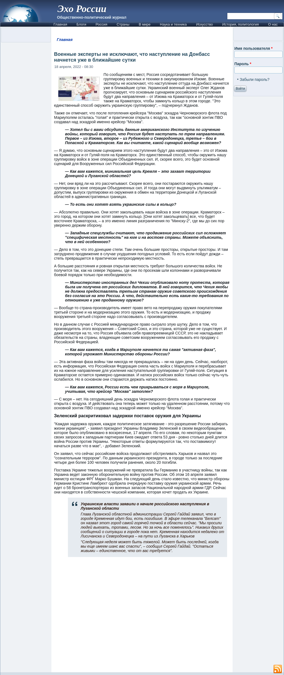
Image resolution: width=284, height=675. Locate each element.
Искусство (204, 24)
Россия (101, 24)
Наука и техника (173, 24)
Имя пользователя (253, 48)
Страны (123, 24)
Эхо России (81, 8)
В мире (145, 24)
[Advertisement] (142, 616)
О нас (273, 24)
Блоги (81, 24)
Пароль (242, 64)
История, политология (240, 24)
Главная (60, 24)
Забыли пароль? (254, 79)
